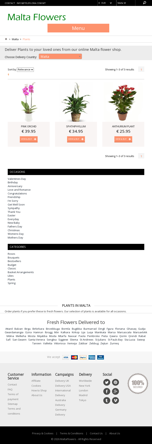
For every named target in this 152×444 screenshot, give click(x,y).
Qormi (123, 336)
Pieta (105, 336)
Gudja (141, 328)
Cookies (36, 385)
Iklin (56, 332)
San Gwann (19, 339)
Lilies (11, 275)
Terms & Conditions (71, 433)
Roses (11, 254)
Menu (78, 28)
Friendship (14, 197)
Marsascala (124, 332)
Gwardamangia (14, 332)
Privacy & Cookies (42, 433)
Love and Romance (19, 189)
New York (84, 385)
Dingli (101, 328)
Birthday (13, 182)
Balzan (18, 328)
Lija (83, 332)
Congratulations (17, 193)
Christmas (14, 230)
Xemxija (72, 343)
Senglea (52, 339)
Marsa (112, 332)
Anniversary (15, 186)
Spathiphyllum (76, 126)
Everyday (13, 219)
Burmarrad (90, 328)
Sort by (12, 69)
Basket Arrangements (21, 272)
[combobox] (60, 56)
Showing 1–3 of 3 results (119, 69)
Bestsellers (14, 261)
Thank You (14, 212)
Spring (11, 283)
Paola (82, 336)
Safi (8, 339)
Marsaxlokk (140, 332)
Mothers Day (15, 237)
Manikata (100, 332)
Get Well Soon (16, 204)
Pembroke (93, 336)
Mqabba (42, 336)
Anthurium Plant (123, 126)
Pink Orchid (28, 126)
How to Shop (39, 390)
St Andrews (86, 339)
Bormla (66, 328)
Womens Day (16, 234)
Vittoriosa (60, 343)
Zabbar (83, 343)
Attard (9, 328)
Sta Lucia (129, 339)
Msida (52, 336)
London (83, 390)
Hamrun (38, 332)
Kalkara (65, 332)
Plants (11, 279)
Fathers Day (15, 226)
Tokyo (82, 400)
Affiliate (36, 380)
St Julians (100, 339)
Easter (11, 215)
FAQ (10, 389)
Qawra (113, 336)
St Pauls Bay (115, 339)
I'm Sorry (13, 201)
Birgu (28, 328)
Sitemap (13, 404)
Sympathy (14, 208)
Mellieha (21, 336)
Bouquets (13, 257)
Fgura (110, 328)
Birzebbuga (53, 328)
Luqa (90, 332)
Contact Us (96, 433)
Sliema (74, 339)
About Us (36, 395)
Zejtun (104, 343)
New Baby (14, 222)
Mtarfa (62, 336)
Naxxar (72, 336)
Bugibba (77, 328)
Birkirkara (38, 328)
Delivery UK (62, 380)
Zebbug (94, 343)
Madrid (83, 395)
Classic (12, 268)
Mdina (10, 336)
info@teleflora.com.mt (31, 3)
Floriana (120, 328)
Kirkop (76, 332)
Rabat (142, 336)
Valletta (47, 343)
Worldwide (85, 380)
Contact (12, 384)
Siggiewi (63, 339)
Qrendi (132, 336)
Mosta (31, 336)
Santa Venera (36, 339)
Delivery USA (63, 385)
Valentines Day (17, 179)
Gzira (28, 332)
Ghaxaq (131, 328)
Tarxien (36, 343)
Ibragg (48, 332)
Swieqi (141, 339)
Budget (12, 265)
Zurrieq (114, 343)
